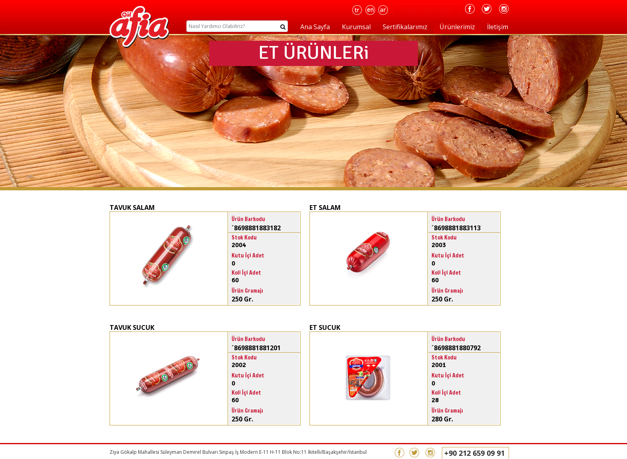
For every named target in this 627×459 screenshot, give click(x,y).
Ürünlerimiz (457, 26)
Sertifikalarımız (405, 26)
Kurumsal (356, 26)
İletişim (497, 26)
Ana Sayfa (315, 26)
